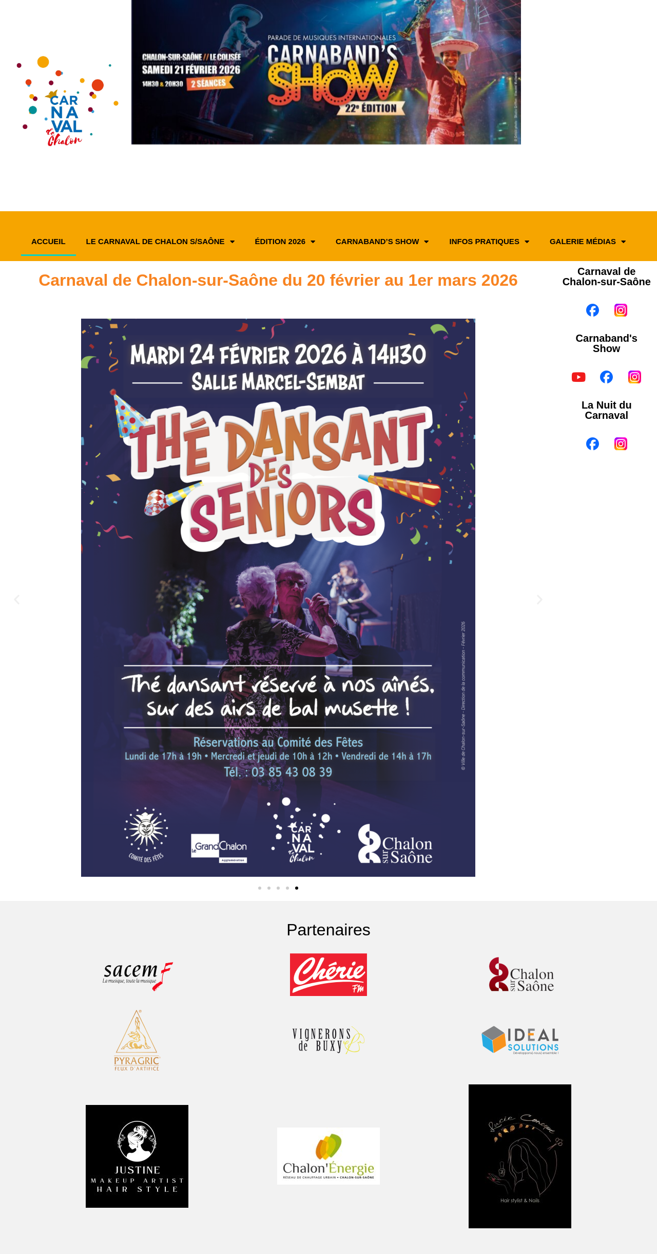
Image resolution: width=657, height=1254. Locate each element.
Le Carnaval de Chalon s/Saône (160, 242)
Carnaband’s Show (382, 242)
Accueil (48, 241)
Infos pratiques (489, 242)
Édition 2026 (285, 242)
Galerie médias (588, 242)
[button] (16, 599)
